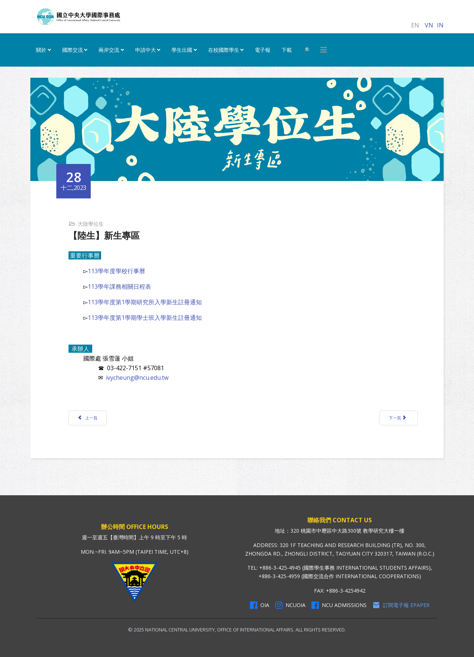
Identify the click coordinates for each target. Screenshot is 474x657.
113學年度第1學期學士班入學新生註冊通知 (145, 318)
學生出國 (181, 49)
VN (429, 25)
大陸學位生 (91, 223)
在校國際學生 (223, 49)
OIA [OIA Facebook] (259, 605)
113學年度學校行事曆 (116, 271)
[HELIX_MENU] (323, 50)
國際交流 (72, 49)
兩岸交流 (109, 49)
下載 (286, 49)
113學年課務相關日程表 (119, 286)
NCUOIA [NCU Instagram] (290, 605)
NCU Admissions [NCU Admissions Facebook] (339, 605)
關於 (41, 49)
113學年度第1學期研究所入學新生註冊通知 (145, 302)
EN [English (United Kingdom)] (415, 25)
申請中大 (145, 49)
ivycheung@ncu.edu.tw (137, 377)
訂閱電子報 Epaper (401, 605)
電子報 (262, 49)
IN (440, 25)
